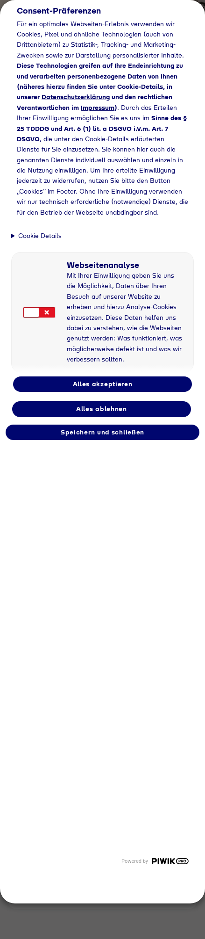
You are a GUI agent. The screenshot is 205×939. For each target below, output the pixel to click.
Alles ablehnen (101, 408)
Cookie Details (40, 235)
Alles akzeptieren (103, 384)
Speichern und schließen (102, 432)
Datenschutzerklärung (76, 97)
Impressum (97, 107)
